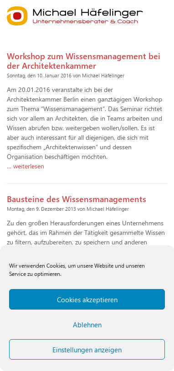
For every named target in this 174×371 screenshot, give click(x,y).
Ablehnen (87, 324)
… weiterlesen (25, 166)
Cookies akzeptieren (87, 299)
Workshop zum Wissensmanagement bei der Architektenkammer (83, 61)
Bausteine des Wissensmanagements (76, 198)
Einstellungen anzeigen (87, 349)
